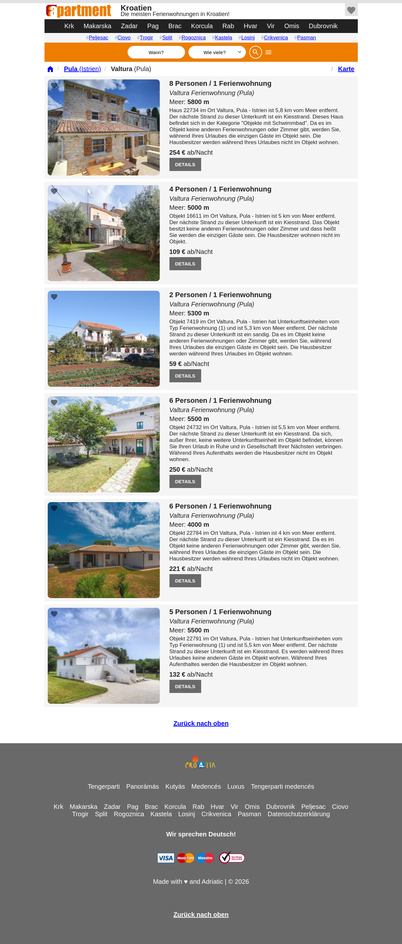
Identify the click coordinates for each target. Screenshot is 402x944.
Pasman (306, 37)
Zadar (129, 25)
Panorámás (142, 786)
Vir (271, 25)
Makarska (97, 25)
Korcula (202, 25)
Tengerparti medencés (282, 786)
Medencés (206, 786)
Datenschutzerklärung (299, 814)
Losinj (248, 37)
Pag (153, 25)
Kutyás (175, 786)
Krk (69, 25)
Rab (228, 25)
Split (167, 37)
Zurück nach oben (200, 723)
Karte (346, 68)
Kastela (223, 37)
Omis (291, 25)
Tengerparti (104, 786)
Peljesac (98, 37)
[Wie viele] (217, 52)
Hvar (250, 25)
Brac (174, 25)
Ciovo (124, 37)
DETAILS (185, 164)
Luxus (235, 786)
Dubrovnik (323, 25)
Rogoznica (194, 37)
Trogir (146, 37)
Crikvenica (276, 37)
